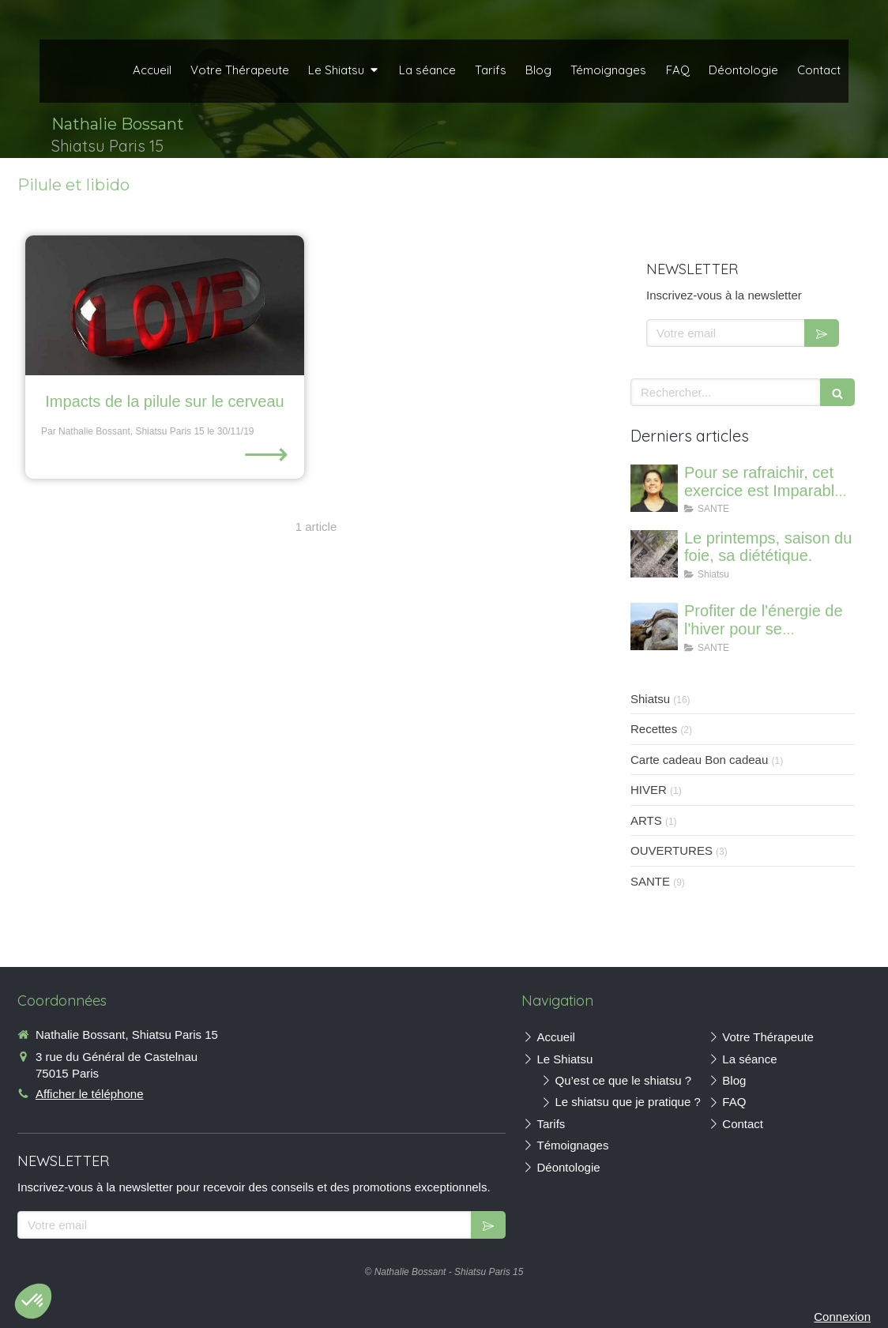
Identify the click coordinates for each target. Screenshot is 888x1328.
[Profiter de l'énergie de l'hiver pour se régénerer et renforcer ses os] (654, 626)
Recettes (653, 728)
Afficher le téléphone (90, 1093)
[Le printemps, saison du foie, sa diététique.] (654, 553)
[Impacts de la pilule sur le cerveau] (164, 305)
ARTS (646, 820)
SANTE (650, 881)
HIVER (648, 789)
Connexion (842, 1316)
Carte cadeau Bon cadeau (699, 759)
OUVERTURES (671, 850)
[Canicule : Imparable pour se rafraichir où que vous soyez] (654, 488)
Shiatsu (650, 698)
